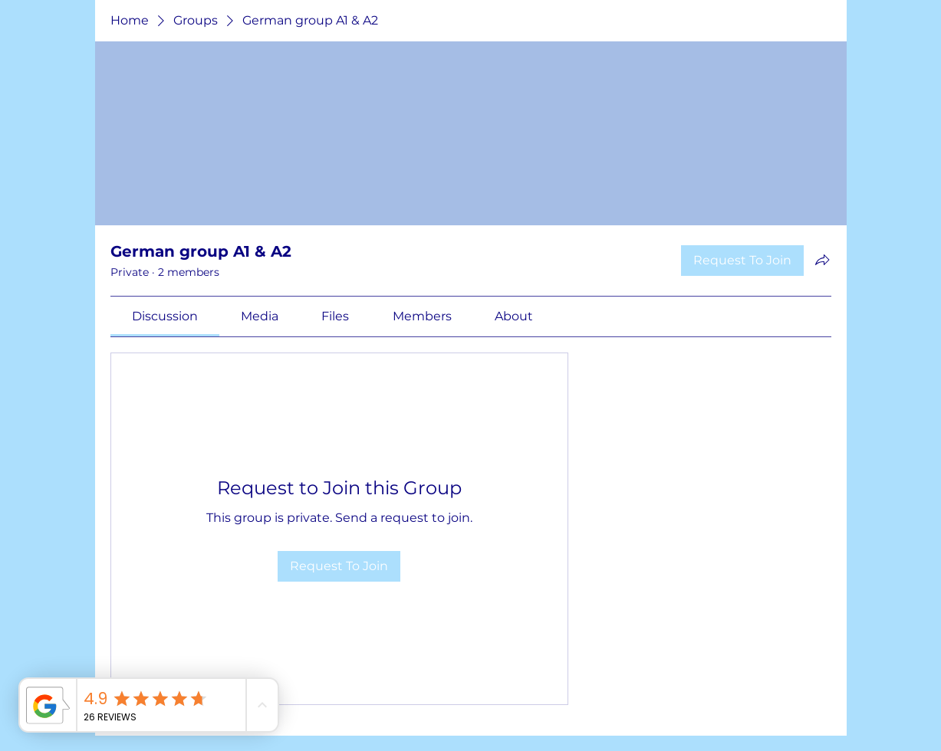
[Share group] (822, 260)
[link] (165, 316)
